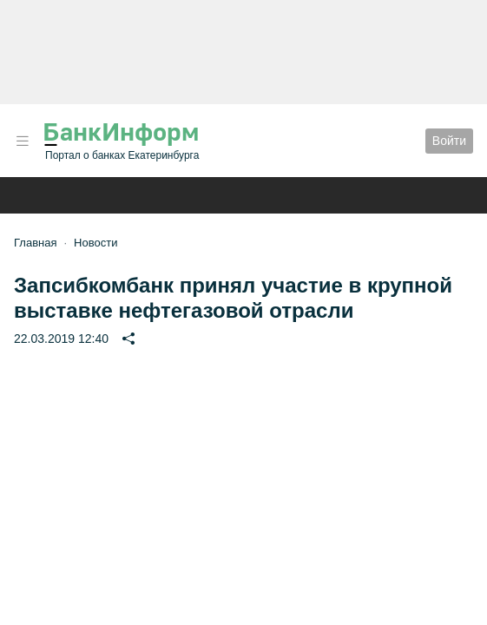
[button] (22, 141)
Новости (95, 242)
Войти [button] (449, 141)
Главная (35, 242)
